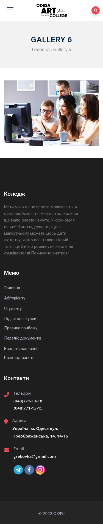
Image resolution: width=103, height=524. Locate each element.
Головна (41, 49)
